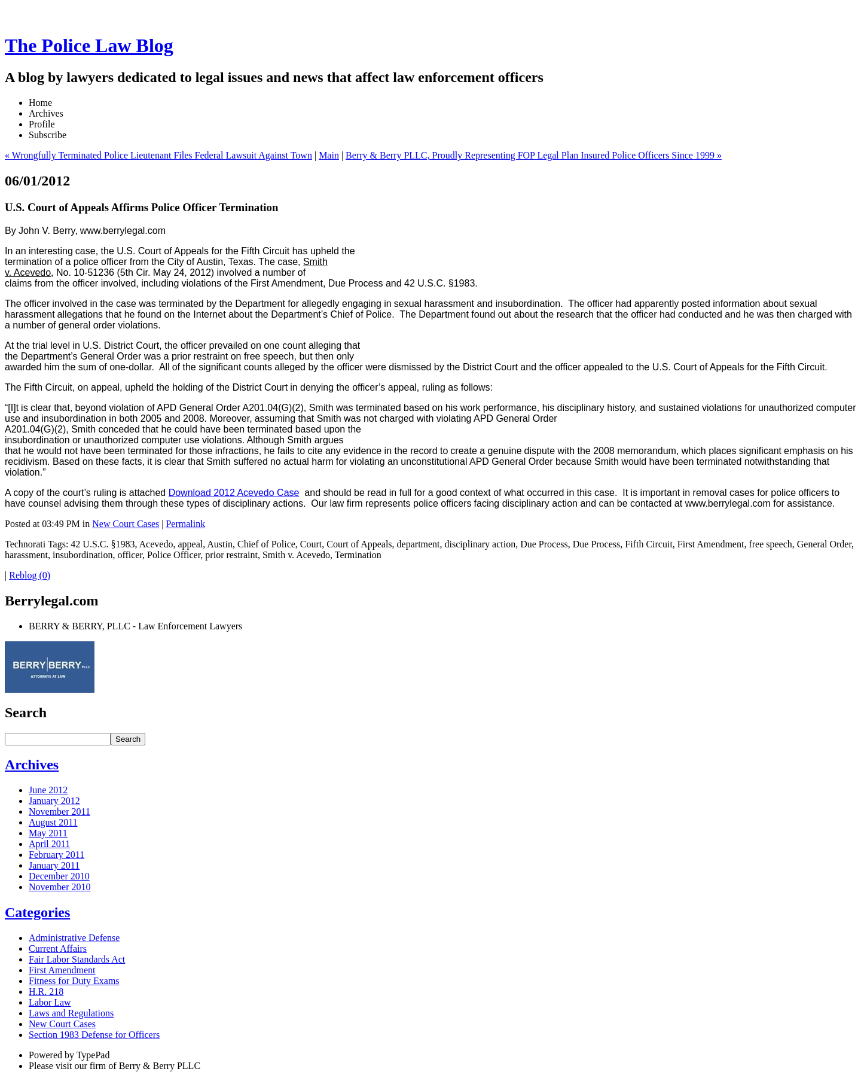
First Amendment (62, 970)
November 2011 (59, 811)
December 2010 (59, 876)
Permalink (185, 524)
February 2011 (56, 854)
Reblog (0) (29, 575)
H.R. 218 (46, 991)
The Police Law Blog (89, 45)
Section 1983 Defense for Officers (94, 1035)
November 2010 (60, 887)
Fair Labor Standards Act (77, 959)
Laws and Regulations (71, 1013)
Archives (32, 764)
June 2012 (48, 790)
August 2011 (53, 822)
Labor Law (50, 1002)
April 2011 (49, 844)
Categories (37, 912)
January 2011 (54, 865)
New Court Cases (125, 524)
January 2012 (54, 801)
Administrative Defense (74, 938)
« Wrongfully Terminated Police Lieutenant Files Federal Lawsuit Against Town (158, 155)
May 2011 (48, 833)
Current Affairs (58, 948)
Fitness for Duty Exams (74, 981)
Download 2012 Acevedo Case (234, 493)
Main (329, 155)
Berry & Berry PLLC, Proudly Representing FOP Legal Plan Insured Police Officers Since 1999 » (534, 155)
